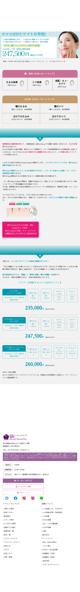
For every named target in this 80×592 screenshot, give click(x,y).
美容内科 (45, 561)
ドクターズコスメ (10, 538)
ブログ (6, 550)
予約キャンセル (24, 492)
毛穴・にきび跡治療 (50, 524)
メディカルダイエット (50, 564)
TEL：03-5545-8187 (16, 450)
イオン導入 (46, 546)
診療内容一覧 (9, 531)
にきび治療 (46, 527)
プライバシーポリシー (12, 542)
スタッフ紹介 (9, 520)
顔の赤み (45, 535)
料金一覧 (7, 535)
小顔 (44, 531)
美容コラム (8, 553)
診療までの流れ (10, 527)
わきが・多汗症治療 (50, 550)
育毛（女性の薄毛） (50, 542)
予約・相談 (8, 557)
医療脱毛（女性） (49, 553)
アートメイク (47, 538)
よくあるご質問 (10, 524)
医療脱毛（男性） (49, 557)
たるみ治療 (46, 520)
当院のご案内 (9, 509)
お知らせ (7, 546)
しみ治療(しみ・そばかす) (52, 509)
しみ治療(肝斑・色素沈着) (52, 512)
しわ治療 (45, 516)
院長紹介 (7, 516)
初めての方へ (9, 512)
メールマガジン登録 (24, 486)
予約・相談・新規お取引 (24, 480)
